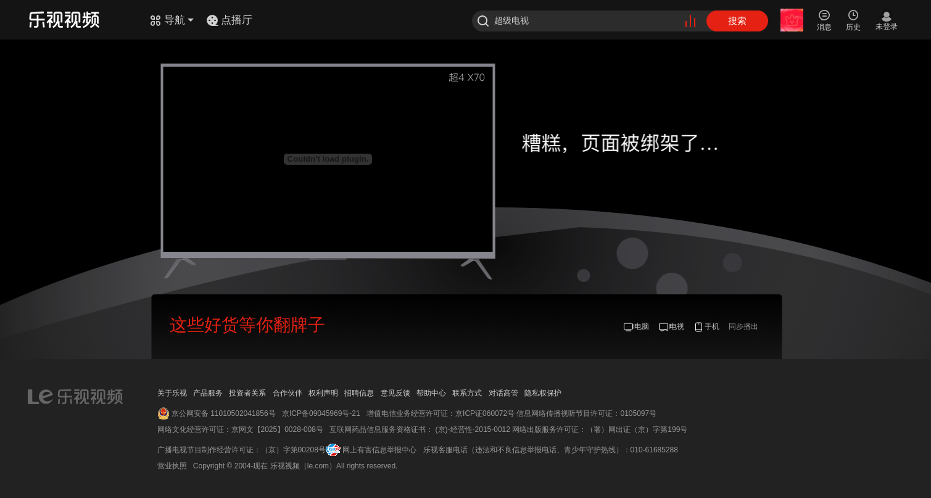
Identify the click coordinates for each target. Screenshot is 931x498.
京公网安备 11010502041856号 (224, 413)
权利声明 (323, 393)
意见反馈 (395, 393)
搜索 (737, 20)
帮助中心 (431, 393)
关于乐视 (172, 393)
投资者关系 (247, 393)
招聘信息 (359, 393)
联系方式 (467, 393)
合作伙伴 (287, 393)
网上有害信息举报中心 (379, 450)
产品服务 (208, 393)
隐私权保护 (542, 393)
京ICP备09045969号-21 (321, 413)
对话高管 (503, 393)
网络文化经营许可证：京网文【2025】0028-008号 (240, 429)
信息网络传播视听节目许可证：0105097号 (586, 413)
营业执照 (172, 466)
